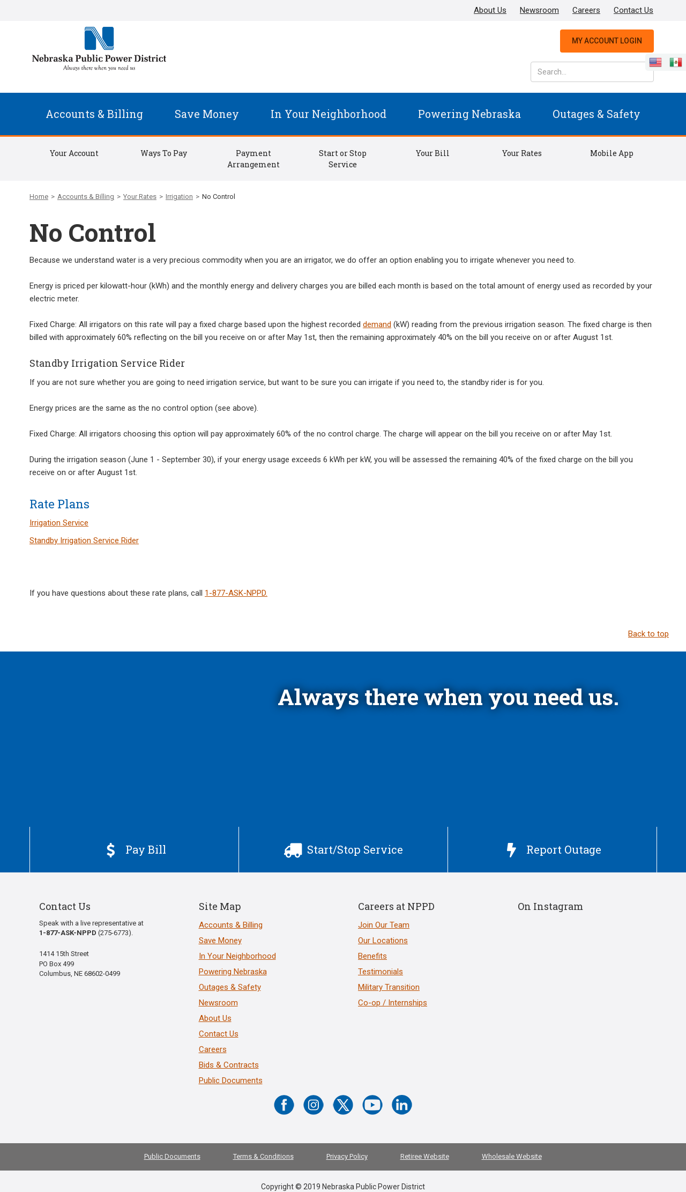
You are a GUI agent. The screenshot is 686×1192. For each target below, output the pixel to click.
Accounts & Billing (94, 114)
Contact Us (633, 10)
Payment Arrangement (253, 158)
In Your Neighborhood (328, 114)
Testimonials (380, 971)
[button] (94, 114)
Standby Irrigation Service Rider (84, 540)
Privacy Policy (347, 1156)
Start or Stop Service (343, 158)
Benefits (372, 956)
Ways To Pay (163, 153)
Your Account (74, 153)
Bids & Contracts (229, 1065)
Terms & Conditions (263, 1156)
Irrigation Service (58, 523)
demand (377, 324)
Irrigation (179, 197)
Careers (586, 10)
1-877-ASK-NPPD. (236, 593)
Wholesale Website (512, 1156)
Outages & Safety (596, 114)
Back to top (648, 634)
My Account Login (607, 40)
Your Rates (522, 153)
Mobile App (611, 153)
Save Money (207, 114)
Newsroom (539, 10)
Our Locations (383, 940)
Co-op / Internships (392, 1003)
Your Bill (433, 153)
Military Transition (389, 987)
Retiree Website (424, 1156)
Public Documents (231, 1080)
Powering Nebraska (469, 114)
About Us (490, 10)
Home (38, 197)
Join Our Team (383, 925)
